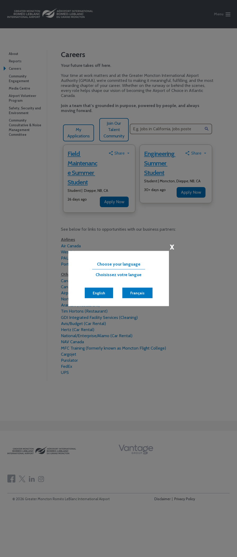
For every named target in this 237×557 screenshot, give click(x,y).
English (99, 293)
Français (137, 293)
